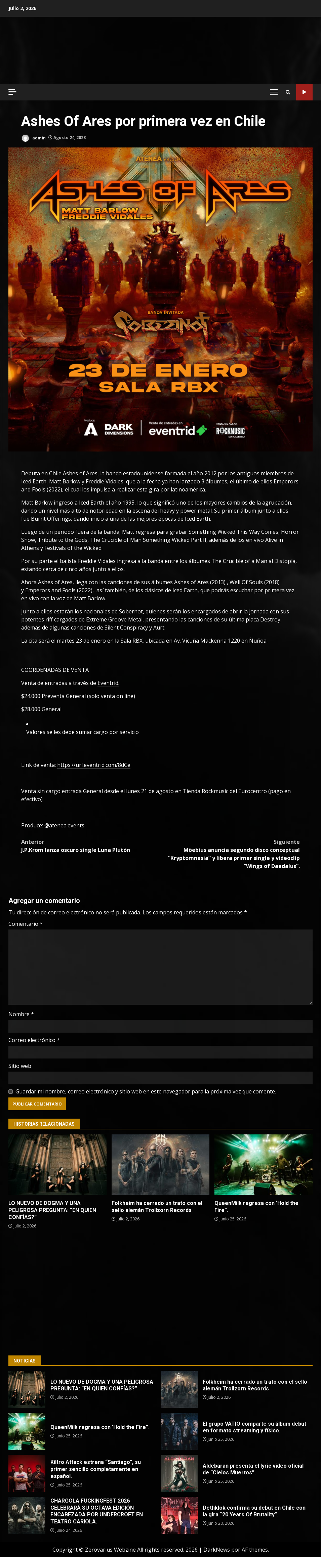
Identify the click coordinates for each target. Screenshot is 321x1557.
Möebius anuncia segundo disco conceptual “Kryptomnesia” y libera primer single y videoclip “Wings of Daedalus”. (230, 854)
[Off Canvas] (12, 92)
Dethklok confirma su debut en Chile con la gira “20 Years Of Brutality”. (179, 1515)
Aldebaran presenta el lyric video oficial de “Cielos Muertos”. (179, 1473)
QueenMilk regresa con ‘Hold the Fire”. (263, 1164)
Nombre (21, 1014)
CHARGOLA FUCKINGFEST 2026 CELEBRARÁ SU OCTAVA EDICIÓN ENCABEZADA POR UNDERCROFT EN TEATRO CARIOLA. (26, 1515)
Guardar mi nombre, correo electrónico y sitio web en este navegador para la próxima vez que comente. (145, 1091)
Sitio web (19, 1066)
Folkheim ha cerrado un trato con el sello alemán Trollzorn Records (161, 1164)
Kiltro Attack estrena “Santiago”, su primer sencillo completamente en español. (26, 1473)
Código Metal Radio (304, 92)
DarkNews (216, 1549)
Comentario (25, 923)
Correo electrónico (34, 1040)
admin (33, 138)
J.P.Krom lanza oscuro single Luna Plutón (90, 846)
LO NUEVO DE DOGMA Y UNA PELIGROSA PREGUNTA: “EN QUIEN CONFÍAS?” (57, 1164)
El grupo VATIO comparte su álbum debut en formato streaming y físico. (179, 1431)
